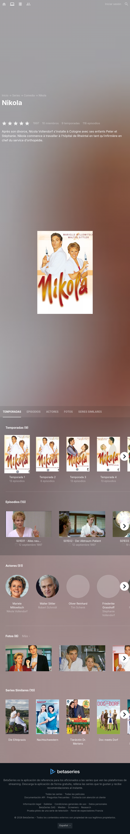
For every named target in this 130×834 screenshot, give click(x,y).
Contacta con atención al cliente (89, 797)
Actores (52, 411)
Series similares (90, 411)
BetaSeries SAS (47, 807)
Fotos (68, 411)
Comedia (29, 95)
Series (16, 95)
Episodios (33, 411)
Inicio (5, 95)
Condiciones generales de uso (70, 804)
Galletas (48, 804)
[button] (17, 596)
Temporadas (12, 411)
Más (25, 636)
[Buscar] (126, 4)
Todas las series (53, 794)
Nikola (42, 95)
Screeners (73, 807)
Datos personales (98, 804)
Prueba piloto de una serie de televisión (47, 810)
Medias (61, 807)
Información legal (32, 804)
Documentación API (34, 797)
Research (86, 807)
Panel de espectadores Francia (87, 810)
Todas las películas (75, 794)
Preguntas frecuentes (58, 797)
